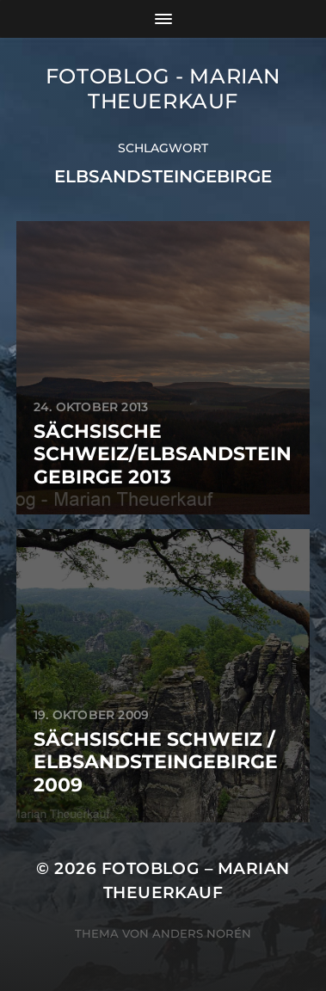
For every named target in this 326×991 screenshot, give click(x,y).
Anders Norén (201, 933)
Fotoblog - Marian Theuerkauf (163, 89)
